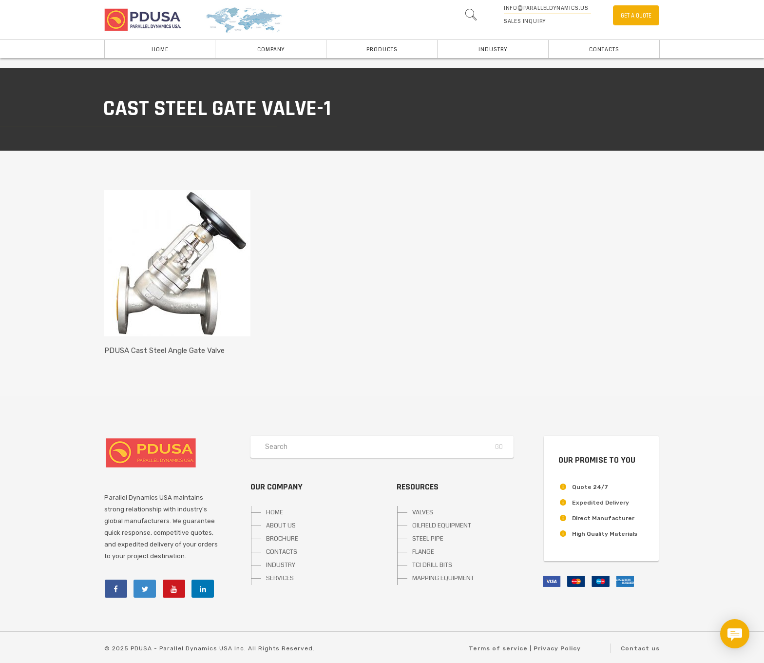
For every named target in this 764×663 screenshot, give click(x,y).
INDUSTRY (492, 49)
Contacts (604, 49)
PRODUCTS (382, 49)
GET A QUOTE (636, 16)
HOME (160, 49)
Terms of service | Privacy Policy (525, 648)
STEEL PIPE (427, 538)
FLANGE (423, 551)
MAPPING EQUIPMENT (443, 578)
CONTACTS (281, 551)
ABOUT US (281, 525)
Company (271, 49)
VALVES (422, 512)
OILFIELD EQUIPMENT (441, 525)
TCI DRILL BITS (432, 565)
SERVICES (280, 578)
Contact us (640, 648)
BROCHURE (282, 538)
